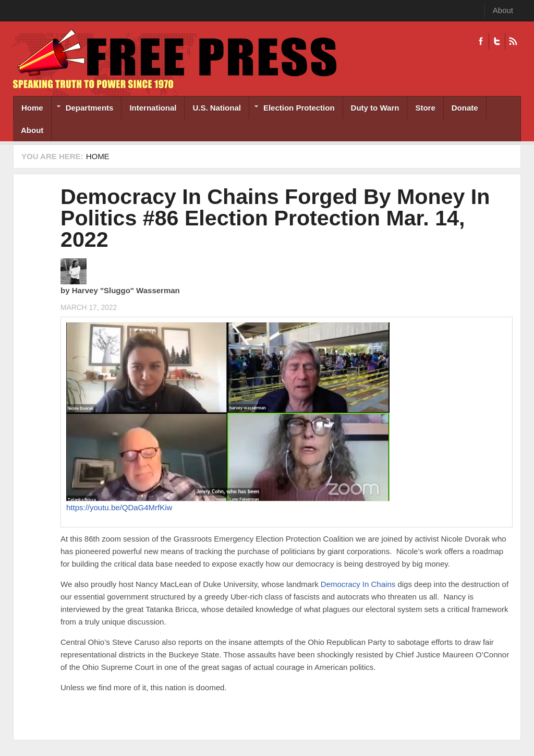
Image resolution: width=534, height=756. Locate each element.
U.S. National (216, 107)
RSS (513, 41)
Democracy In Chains (358, 584)
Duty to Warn (375, 107)
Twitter (497, 41)
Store (425, 107)
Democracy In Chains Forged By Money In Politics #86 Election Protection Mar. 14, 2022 (275, 218)
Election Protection (292, 108)
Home (32, 107)
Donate (465, 107)
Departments (83, 108)
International (152, 107)
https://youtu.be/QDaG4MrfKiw (119, 507)
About (503, 10)
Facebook (481, 41)
